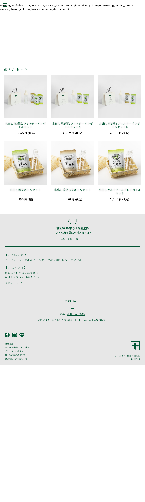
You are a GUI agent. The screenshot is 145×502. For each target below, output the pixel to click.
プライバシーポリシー (15, 351)
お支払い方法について (15, 354)
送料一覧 (72, 239)
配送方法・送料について (16, 358)
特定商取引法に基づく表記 (17, 347)
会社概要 (9, 343)
